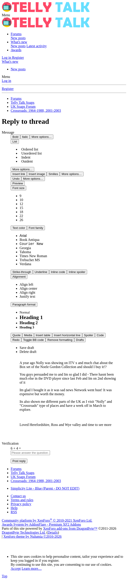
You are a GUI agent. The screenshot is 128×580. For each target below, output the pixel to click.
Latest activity (36, 46)
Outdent (26, 161)
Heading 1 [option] (31, 317)
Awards (16, 50)
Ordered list (29, 149)
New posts (18, 38)
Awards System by (41, 524)
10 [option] (21, 200)
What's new (19, 42)
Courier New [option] (31, 244)
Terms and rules (22, 500)
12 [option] (21, 204)
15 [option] (21, 208)
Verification (10, 443)
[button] (6, 15)
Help (14, 508)
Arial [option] (23, 236)
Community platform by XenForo (47, 520)
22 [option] (21, 216)
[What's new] (10, 61)
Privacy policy (21, 504)
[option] (26, 284)
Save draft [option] (27, 348)
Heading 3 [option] (27, 327)
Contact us (18, 496)
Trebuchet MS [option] (30, 260)
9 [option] (20, 196)
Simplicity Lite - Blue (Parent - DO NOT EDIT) (45, 488)
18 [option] (21, 212)
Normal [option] (25, 312)
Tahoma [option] (25, 252)
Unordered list (31, 153)
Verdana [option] (25, 264)
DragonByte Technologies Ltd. (24, 532)
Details (53, 532)
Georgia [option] (25, 248)
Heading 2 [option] (29, 322)
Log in (6, 81)
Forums (16, 34)
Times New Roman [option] (33, 256)
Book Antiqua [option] (29, 240)
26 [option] (21, 220)
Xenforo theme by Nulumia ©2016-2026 (32, 536)
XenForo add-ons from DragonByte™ (70, 528)
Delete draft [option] (28, 352)
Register (8, 89)
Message (8, 132)
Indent (25, 157)
